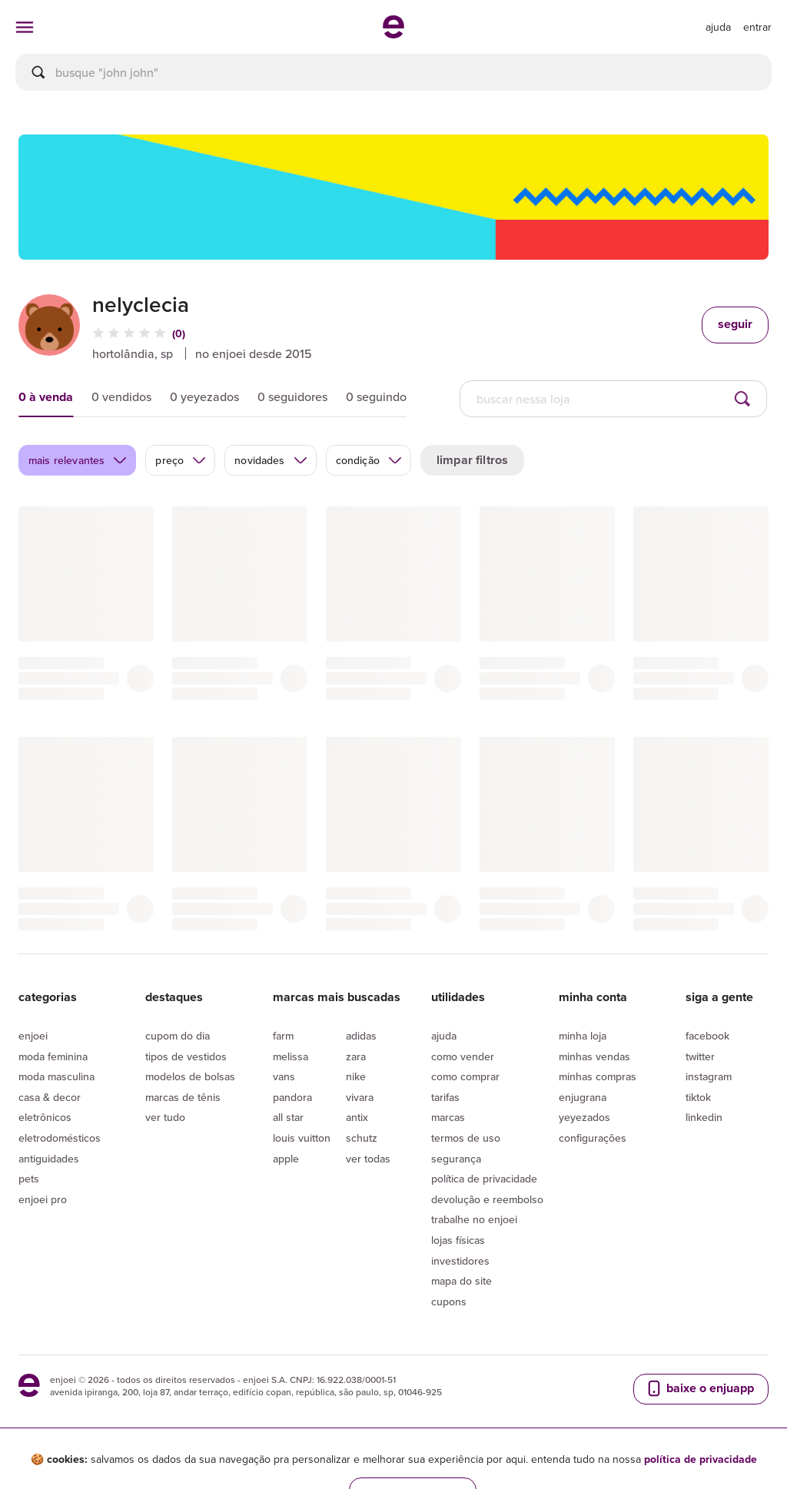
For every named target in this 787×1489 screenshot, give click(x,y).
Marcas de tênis (183, 1097)
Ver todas (368, 1158)
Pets (28, 1178)
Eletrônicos (44, 1117)
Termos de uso (465, 1138)
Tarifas (445, 1097)
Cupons (449, 1301)
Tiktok (698, 1097)
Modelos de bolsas (190, 1076)
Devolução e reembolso (487, 1199)
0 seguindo (376, 396)
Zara (356, 1056)
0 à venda (45, 397)
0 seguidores (292, 396)
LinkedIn (704, 1117)
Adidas (361, 1035)
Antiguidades (48, 1158)
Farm (283, 1035)
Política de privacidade (484, 1178)
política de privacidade (700, 1459)
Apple (286, 1158)
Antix (357, 1117)
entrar (757, 27)
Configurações (592, 1138)
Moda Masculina (56, 1076)
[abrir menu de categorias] (24, 27)
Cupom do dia (177, 1035)
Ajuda (444, 1035)
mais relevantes (78, 460)
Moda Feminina (53, 1056)
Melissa (290, 1056)
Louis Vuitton (301, 1138)
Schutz (361, 1138)
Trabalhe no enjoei (474, 1219)
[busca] (393, 72)
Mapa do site (461, 1280)
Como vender (462, 1056)
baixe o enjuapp (699, 1388)
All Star (288, 1117)
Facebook (707, 1035)
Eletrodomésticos (59, 1138)
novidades (270, 460)
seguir (735, 324)
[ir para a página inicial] (393, 33)
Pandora (292, 1097)
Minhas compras (597, 1076)
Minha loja (582, 1035)
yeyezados (584, 1117)
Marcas (448, 1117)
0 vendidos (121, 396)
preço (181, 460)
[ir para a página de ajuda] (718, 27)
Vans (284, 1076)
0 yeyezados (204, 396)
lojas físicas (458, 1240)
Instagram (709, 1076)
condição (369, 460)
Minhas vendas (594, 1056)
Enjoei (33, 1035)
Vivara (360, 1097)
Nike (356, 1076)
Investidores (460, 1260)
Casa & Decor (49, 1097)
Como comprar (465, 1076)
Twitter (700, 1056)
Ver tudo (165, 1117)
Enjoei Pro (42, 1199)
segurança (456, 1158)
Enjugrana (582, 1097)
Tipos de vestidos (186, 1056)
